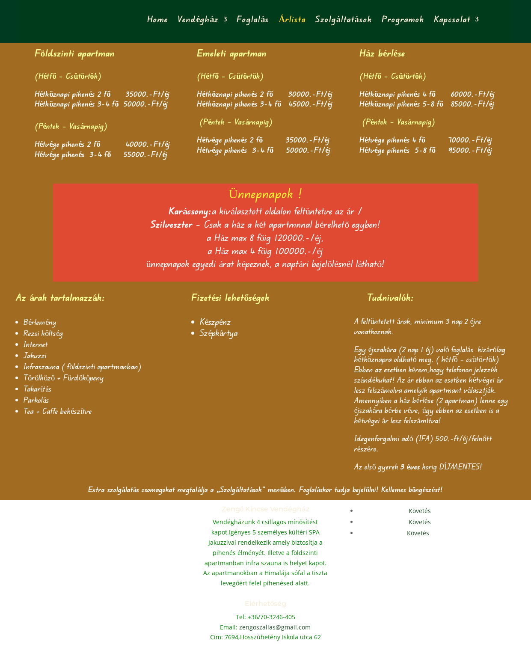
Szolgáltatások (343, 19)
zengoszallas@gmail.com (275, 627)
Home (157, 19)
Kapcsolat (452, 19)
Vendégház (198, 19)
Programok (403, 19)
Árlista (292, 19)
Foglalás (253, 19)
